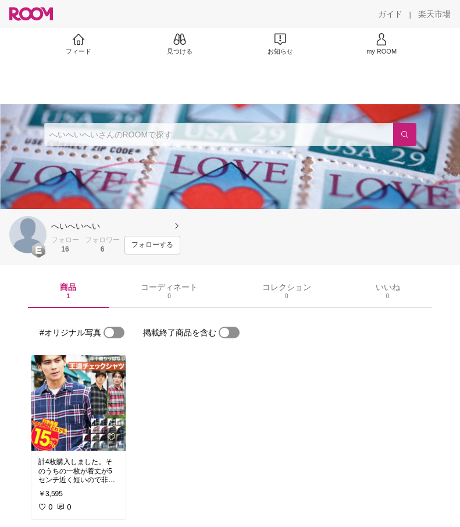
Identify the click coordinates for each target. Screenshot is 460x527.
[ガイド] (390, 14)
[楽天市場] (434, 14)
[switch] (114, 332)
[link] (78, 403)
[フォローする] (152, 245)
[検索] (404, 134)
